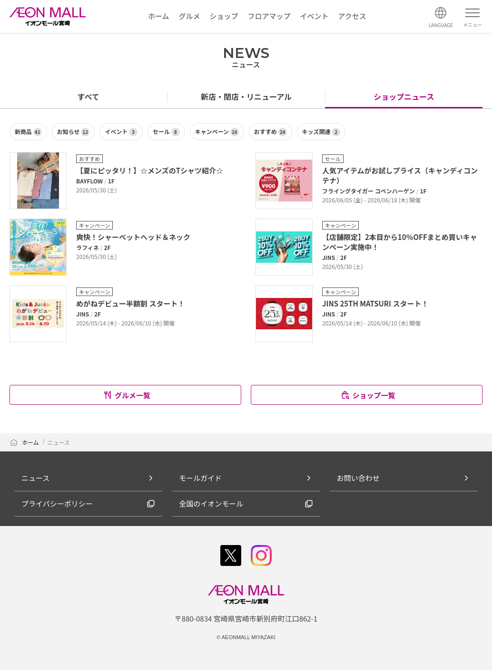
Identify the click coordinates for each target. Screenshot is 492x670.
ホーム (24, 442)
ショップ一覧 (367, 395)
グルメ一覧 (126, 395)
